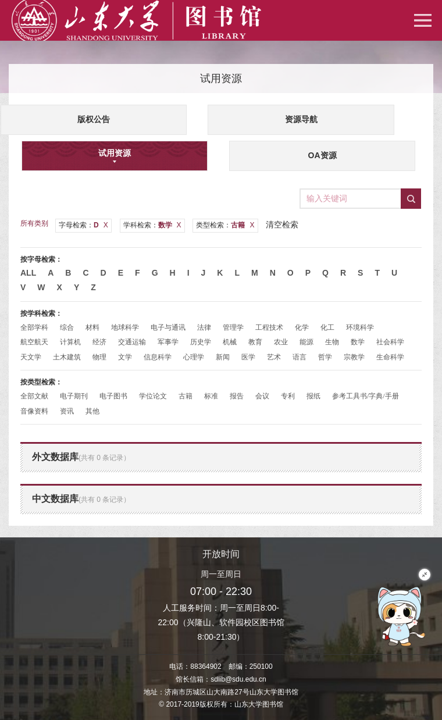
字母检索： (83, 225)
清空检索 (282, 224)
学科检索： (152, 225)
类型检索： (225, 225)
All (28, 272)
